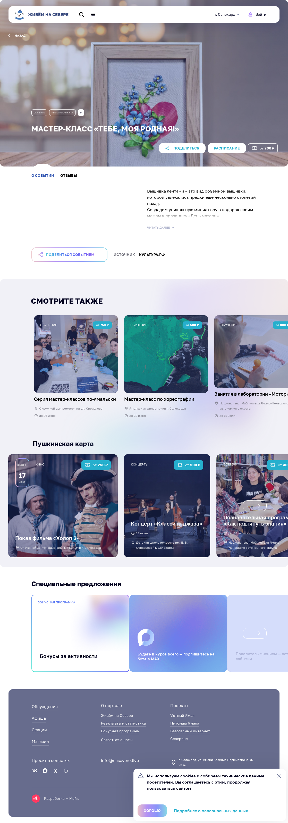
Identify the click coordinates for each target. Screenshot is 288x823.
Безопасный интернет (190, 731)
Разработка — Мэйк (61, 798)
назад (17, 36)
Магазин (40, 741)
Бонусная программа (120, 731)
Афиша (39, 718)
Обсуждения (45, 706)
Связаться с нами (117, 739)
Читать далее (161, 228)
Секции (39, 729)
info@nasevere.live (120, 760)
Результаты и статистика (123, 723)
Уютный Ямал (182, 715)
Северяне (179, 738)
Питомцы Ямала (184, 723)
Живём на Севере (117, 715)
